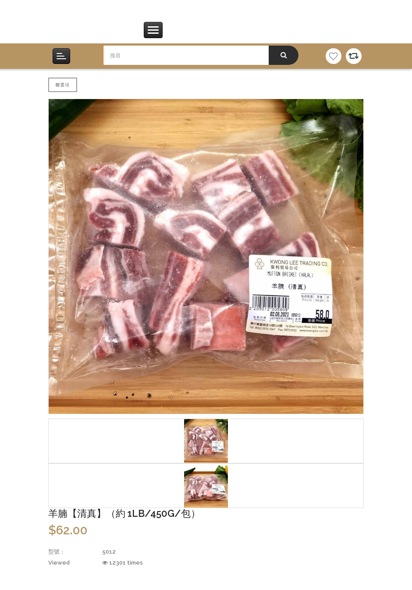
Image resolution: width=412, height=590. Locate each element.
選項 (63, 85)
